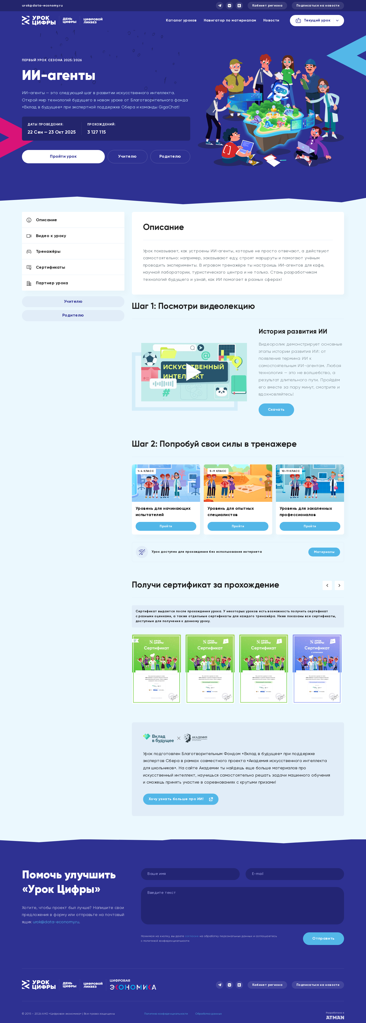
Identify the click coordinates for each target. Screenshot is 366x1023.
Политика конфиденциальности (166, 1013)
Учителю (127, 156)
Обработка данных (208, 1013)
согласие (192, 936)
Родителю (170, 156)
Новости (271, 20)
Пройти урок (63, 156)
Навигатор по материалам (230, 20)
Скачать (276, 410)
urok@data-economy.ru (42, 5)
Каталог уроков (181, 20)
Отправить (323, 939)
